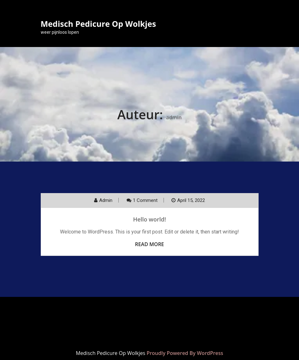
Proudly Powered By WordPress (185, 353)
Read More (149, 244)
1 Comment (145, 200)
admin (105, 200)
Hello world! (149, 219)
